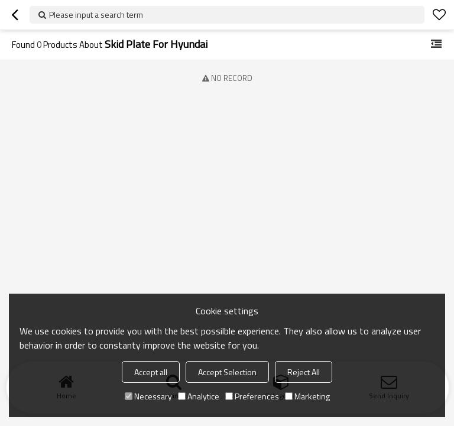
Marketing (307, 396)
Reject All (303, 372)
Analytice (198, 396)
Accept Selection (227, 372)
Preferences (252, 396)
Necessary (148, 396)
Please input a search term (96, 14)
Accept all (150, 372)
